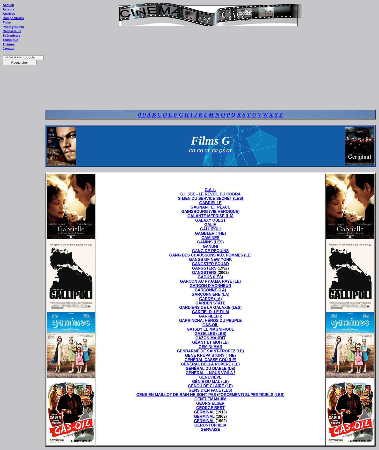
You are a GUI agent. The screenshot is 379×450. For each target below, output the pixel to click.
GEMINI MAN (210, 347)
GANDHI (210, 246)
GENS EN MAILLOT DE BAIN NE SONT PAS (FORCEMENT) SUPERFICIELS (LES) (210, 395)
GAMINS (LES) (210, 242)
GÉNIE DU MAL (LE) (210, 382)
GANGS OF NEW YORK (210, 259)
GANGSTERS (204, 268)
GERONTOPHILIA (210, 425)
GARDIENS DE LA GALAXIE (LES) (210, 307)
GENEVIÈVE (210, 377)
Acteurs (8, 9)
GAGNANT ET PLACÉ (210, 207)
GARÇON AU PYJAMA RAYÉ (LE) (210, 281)
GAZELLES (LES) (210, 334)
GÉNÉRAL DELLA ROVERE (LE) (210, 364)
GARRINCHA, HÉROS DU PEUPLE (210, 320)
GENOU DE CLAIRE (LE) (210, 386)
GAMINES (210, 238)
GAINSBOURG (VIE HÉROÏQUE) (210, 211)
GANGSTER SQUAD (210, 264)
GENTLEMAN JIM (210, 399)
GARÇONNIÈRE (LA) (210, 294)
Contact (8, 48)
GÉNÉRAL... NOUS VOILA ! (210, 373)
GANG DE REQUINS (210, 251)
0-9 (142, 114)
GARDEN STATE (211, 303)
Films (7, 22)
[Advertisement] (23, 159)
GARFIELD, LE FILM (210, 312)
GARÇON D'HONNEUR (210, 286)
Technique (10, 40)
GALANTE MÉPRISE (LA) (210, 216)
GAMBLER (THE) (210, 233)
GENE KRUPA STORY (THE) (210, 355)
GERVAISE (210, 429)
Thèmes (9, 44)
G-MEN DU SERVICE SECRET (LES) (210, 198)
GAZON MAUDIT (210, 338)
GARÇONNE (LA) (210, 290)
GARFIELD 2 (210, 316)
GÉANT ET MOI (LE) (210, 342)
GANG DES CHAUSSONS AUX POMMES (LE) (210, 255)
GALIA (210, 225)
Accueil (8, 5)
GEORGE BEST (210, 408)
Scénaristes (11, 35)
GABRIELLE (210, 203)
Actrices (9, 14)
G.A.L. (210, 190)
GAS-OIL (210, 325)
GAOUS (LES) (210, 277)
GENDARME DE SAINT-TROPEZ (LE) (210, 351)
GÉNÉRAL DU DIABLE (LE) (210, 368)
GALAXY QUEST (210, 220)
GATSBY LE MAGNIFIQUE (210, 329)
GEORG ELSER (210, 403)
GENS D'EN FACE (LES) (210, 390)
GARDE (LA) (210, 299)
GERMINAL (204, 412)
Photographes (13, 27)
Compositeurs (13, 18)
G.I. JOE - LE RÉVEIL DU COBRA (210, 194)
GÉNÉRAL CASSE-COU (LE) (210, 360)
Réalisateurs (12, 31)
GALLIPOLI (210, 229)
